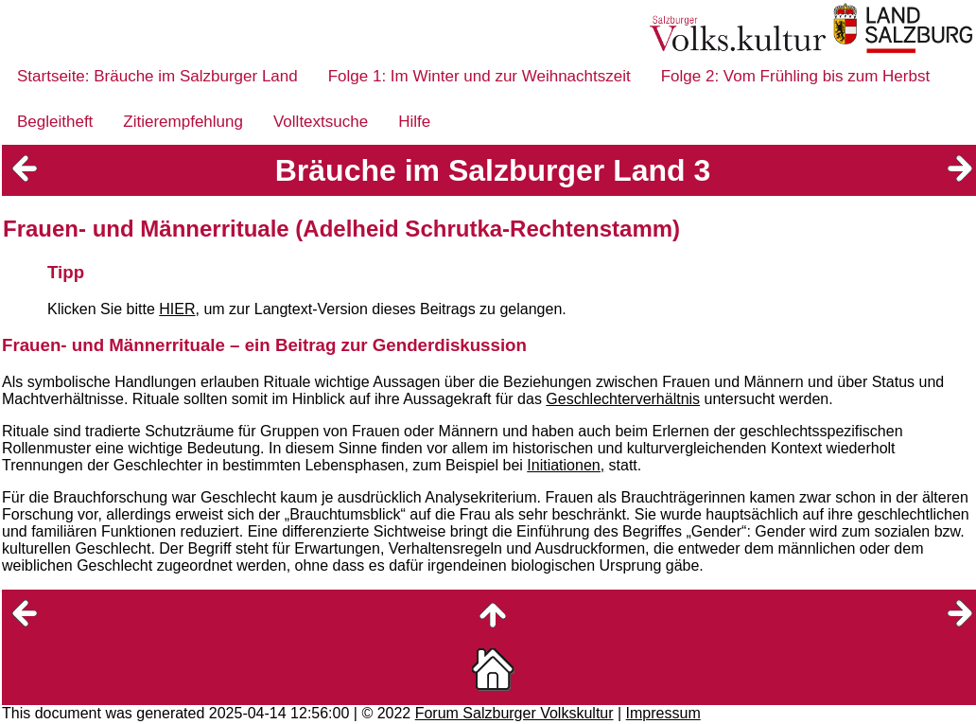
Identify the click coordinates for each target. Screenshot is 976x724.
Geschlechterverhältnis (623, 399)
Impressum (663, 713)
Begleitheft (55, 122)
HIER (177, 309)
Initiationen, (565, 465)
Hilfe (414, 122)
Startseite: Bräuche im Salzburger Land (157, 76)
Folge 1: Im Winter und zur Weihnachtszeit (479, 76)
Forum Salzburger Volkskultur (514, 713)
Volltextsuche (320, 122)
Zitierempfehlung (183, 122)
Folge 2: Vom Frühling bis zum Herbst (795, 76)
